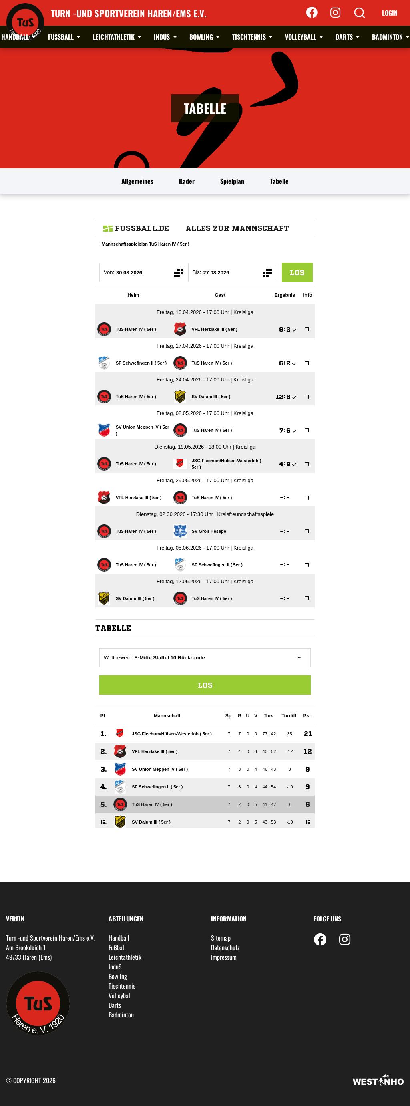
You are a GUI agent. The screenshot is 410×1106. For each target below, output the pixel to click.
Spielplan (232, 181)
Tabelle (279, 181)
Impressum (224, 957)
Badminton (388, 37)
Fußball (61, 37)
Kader (187, 181)
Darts (345, 37)
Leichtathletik (114, 37)
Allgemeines (137, 181)
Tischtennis (249, 37)
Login (390, 13)
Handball (15, 37)
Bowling (202, 37)
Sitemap (221, 938)
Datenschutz (225, 947)
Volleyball (301, 37)
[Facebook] (311, 12)
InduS (162, 37)
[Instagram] (335, 12)
